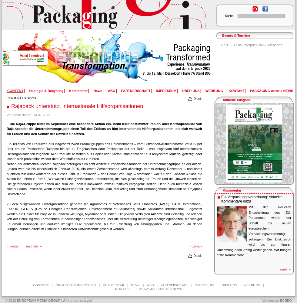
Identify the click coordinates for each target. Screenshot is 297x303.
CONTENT (14, 98)
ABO (111, 91)
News (97, 91)
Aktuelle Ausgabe (237, 100)
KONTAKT (237, 91)
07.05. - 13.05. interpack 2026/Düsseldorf (251, 45)
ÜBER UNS (190, 91)
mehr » (285, 269)
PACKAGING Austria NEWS (271, 91)
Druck (195, 99)
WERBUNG (214, 91)
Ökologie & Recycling (46, 91)
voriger (14, 246)
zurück (197, 246)
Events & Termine (236, 35)
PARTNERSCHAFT (136, 91)
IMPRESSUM (166, 91)
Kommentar (78, 91)
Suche (229, 16)
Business (30, 98)
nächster (32, 246)
